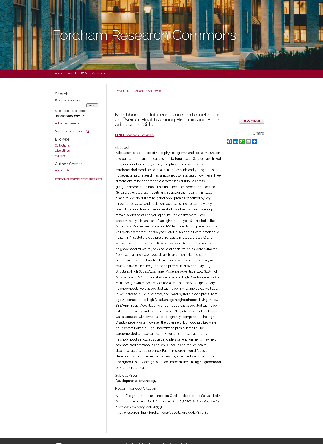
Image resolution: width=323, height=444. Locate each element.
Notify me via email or (72, 131)
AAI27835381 (155, 91)
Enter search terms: (68, 100)
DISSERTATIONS (134, 91)
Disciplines (62, 150)
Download (252, 120)
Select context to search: (71, 110)
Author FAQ (62, 170)
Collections (62, 145)
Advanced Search (67, 123)
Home (118, 91)
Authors (60, 155)
